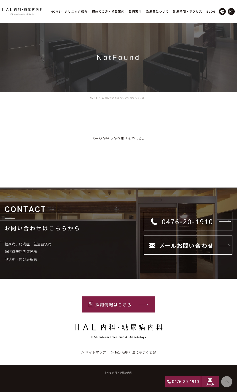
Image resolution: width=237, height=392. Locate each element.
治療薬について (157, 11)
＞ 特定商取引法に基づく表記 (133, 352)
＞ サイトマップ (93, 352)
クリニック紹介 (76, 11)
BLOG (210, 11)
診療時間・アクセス (187, 11)
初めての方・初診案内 (108, 11)
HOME (56, 11)
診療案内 (135, 11)
